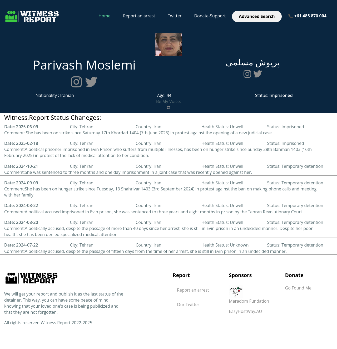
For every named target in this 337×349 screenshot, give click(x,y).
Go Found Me (298, 288)
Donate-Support (210, 16)
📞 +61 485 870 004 (307, 16)
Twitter (174, 16)
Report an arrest (139, 16)
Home (104, 16)
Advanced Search (257, 16)
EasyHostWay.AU (245, 311)
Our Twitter (188, 304)
